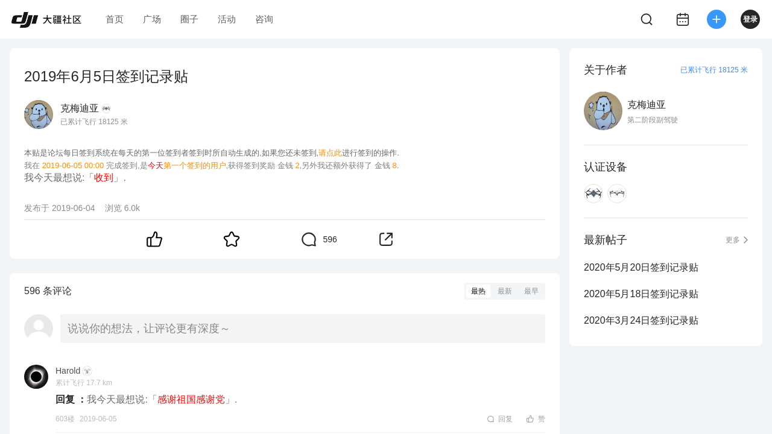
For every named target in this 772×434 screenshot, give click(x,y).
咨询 (264, 19)
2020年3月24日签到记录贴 (641, 320)
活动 (227, 19)
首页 (115, 19)
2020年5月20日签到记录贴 (641, 267)
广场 (152, 19)
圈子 (189, 19)
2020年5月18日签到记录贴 (641, 294)
